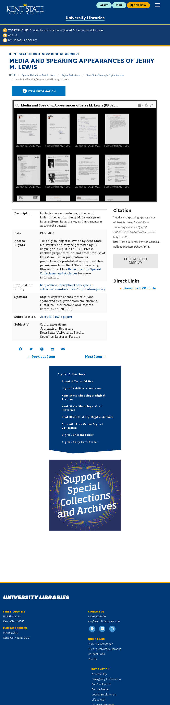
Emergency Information (106, 679)
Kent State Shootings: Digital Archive (105, 75)
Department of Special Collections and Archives (70, 271)
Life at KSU (98, 699)
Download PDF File (139, 288)
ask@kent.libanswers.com (104, 621)
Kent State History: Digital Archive (87, 417)
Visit (119, 5)
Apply (104, 5)
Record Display (135, 260)
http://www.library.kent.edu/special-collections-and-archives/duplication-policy (72, 287)
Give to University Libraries (104, 648)
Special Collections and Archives (38, 75)
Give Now (138, 5)
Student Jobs (96, 653)
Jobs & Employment (104, 694)
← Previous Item (41, 356)
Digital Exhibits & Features (81, 388)
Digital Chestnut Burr (78, 434)
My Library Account (20, 40)
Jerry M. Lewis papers (56, 317)
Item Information (39, 91)
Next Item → (95, 356)
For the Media (100, 689)
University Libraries (85, 17)
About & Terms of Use (77, 381)
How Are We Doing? (100, 643)
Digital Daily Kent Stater (80, 442)
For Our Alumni (101, 684)
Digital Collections (71, 75)
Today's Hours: (53, 30)
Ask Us (10, 35)
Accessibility (99, 674)
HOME (12, 75)
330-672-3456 (97, 616)
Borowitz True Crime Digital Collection (82, 425)
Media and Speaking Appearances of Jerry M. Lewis (42, 79)
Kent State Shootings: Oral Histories (82, 408)
